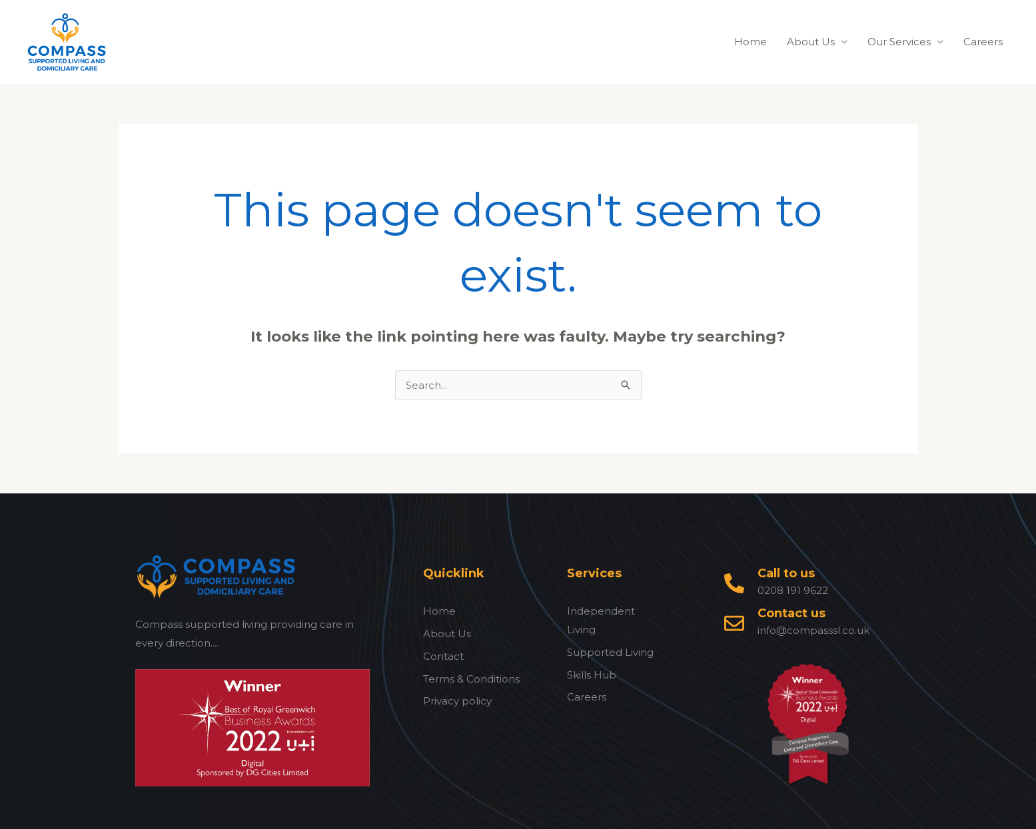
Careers (983, 41)
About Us (811, 41)
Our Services (899, 41)
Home (750, 41)
